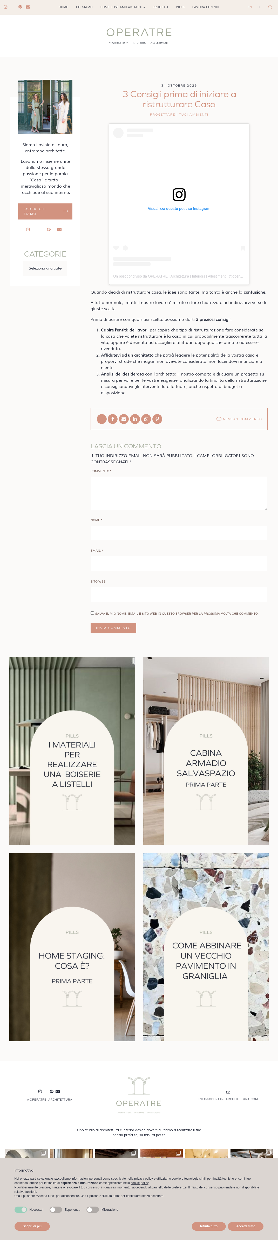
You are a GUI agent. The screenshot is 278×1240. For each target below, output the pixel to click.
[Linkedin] (135, 419)
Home (63, 7)
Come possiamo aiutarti (121, 7)
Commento (101, 471)
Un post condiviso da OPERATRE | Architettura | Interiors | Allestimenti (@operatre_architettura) (190, 276)
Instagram (7, 7)
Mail (29, 7)
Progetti (160, 7)
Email (97, 550)
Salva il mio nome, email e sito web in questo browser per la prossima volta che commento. (177, 613)
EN (250, 7)
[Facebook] (113, 419)
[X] (102, 419)
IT (258, 7)
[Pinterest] (157, 419)
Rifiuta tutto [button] (209, 1226)
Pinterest (22, 7)
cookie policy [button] (139, 1183)
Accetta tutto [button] (245, 1226)
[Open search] (270, 7)
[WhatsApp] (146, 419)
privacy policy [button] (143, 1178)
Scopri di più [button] (32, 1226)
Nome (97, 520)
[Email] (124, 419)
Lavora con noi (205, 7)
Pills (180, 7)
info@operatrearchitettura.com (228, 1099)
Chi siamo (84, 7)
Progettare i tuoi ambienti (179, 114)
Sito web (98, 581)
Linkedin (14, 7)
